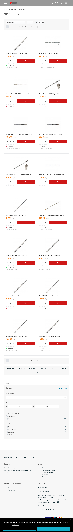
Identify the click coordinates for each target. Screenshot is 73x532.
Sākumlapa (11, 368)
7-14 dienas (12, 419)
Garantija (44, 477)
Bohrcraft (11, 432)
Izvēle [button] (19, 529)
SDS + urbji (22, 9)
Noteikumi (45, 474)
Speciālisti (34, 373)
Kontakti (43, 368)
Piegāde (33, 368)
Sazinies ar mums (13, 488)
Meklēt (22, 368)
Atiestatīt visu (62, 388)
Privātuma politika (47, 472)
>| (37, 27)
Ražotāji (52, 368)
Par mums (62, 368)
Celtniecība (14, 9)
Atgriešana (11, 490)
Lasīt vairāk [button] (15, 525)
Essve (10, 435)
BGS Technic (12, 429)
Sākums (6, 9)
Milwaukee (11, 427)
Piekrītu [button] (53, 529)
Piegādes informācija (48, 470)
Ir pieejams (11, 416)
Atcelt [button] (69, 520)
